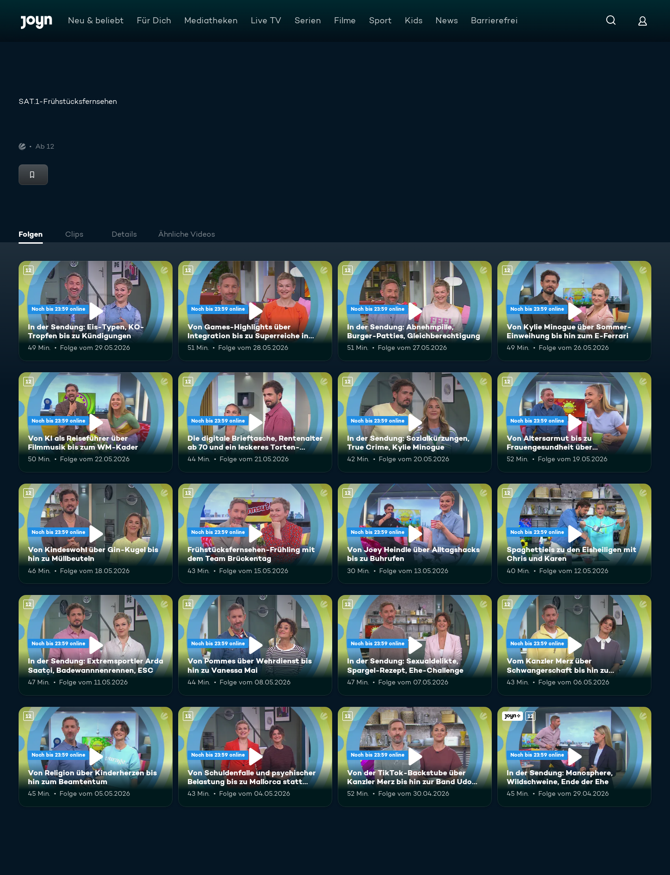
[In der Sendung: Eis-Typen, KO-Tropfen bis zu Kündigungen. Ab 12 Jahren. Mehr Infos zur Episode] (96, 311)
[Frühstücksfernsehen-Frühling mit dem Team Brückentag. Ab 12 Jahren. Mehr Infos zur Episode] (255, 534)
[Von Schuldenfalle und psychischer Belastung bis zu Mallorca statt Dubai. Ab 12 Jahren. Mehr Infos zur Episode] (255, 757)
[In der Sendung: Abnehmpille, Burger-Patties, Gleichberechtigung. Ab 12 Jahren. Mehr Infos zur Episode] (415, 311)
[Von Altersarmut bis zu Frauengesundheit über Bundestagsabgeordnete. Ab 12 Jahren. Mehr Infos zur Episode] (574, 422)
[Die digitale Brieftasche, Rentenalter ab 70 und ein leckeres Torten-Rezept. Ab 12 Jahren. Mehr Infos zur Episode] (255, 422)
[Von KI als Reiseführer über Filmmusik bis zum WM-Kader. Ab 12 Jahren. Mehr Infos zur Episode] (96, 422)
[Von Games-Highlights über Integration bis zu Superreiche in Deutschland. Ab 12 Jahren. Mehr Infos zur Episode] (255, 311)
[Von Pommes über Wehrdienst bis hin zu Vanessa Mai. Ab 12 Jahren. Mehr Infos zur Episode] (255, 645)
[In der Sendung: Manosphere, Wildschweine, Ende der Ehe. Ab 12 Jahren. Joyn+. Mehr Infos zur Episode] (574, 757)
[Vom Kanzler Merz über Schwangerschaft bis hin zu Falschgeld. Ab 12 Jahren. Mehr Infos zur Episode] (574, 645)
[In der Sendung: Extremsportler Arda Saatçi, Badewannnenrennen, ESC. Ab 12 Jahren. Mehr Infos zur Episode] (96, 645)
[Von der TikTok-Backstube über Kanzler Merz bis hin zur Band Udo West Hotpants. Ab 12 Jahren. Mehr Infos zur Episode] (415, 757)
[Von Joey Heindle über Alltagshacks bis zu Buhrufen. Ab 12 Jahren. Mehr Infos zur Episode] (415, 534)
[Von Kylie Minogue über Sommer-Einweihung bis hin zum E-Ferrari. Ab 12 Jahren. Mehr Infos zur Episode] (574, 311)
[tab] (33, 235)
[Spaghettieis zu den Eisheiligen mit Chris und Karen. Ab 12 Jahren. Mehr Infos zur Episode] (574, 534)
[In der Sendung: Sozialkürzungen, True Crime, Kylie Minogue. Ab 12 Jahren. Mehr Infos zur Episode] (415, 422)
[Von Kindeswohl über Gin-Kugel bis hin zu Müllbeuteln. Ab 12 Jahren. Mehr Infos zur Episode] (96, 534)
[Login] (642, 21)
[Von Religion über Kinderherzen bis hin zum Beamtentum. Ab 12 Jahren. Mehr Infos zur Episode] (96, 757)
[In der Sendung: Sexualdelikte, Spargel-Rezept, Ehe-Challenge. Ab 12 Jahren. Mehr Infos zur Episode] (415, 645)
